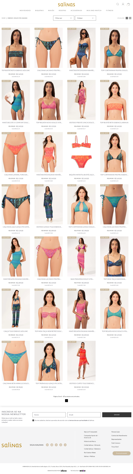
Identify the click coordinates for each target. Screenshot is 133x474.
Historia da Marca (90, 441)
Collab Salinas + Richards (92, 445)
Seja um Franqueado (90, 432)
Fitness (109, 10)
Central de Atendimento (119, 435)
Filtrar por (63, 18)
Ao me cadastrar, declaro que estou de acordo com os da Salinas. (64, 420)
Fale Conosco (115, 443)
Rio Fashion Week (90, 452)
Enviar (116, 415)
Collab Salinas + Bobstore (92, 449)
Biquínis (39, 10)
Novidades (25, 10)
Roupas (62, 10)
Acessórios (76, 10)
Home (4, 18)
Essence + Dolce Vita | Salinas (17, 18)
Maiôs (51, 10)
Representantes (116, 439)
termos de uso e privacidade (78, 420)
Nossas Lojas (115, 432)
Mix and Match (94, 10)
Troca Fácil (115, 447)
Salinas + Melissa (89, 456)
